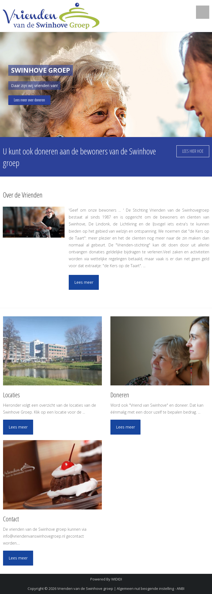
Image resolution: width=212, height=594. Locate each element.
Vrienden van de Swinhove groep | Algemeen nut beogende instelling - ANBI (120, 588)
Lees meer (83, 282)
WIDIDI (116, 579)
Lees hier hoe (192, 151)
